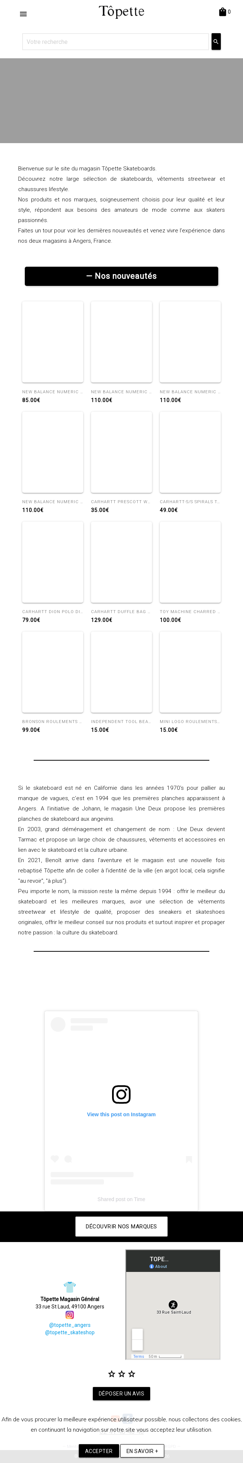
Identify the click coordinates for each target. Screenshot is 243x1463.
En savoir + (142, 1451)
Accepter (99, 1451)
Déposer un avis (122, 1394)
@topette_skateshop (70, 1332)
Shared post (112, 1199)
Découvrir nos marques (121, 1226)
